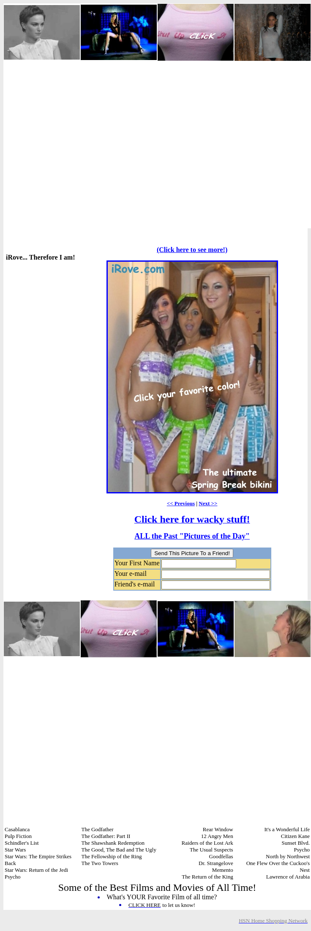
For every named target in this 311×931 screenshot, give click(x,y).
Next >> (208, 503)
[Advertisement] (83, 145)
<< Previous (181, 503)
